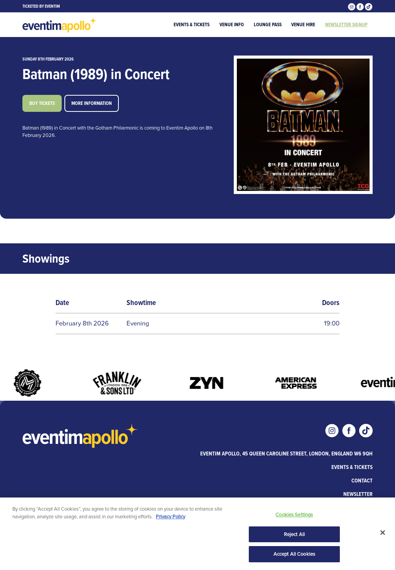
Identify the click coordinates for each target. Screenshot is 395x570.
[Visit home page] (59, 24)
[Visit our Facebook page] (360, 6)
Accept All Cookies (294, 554)
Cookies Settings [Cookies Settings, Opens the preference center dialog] (294, 515)
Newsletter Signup (346, 24)
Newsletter (358, 494)
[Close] (382, 533)
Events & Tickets (191, 24)
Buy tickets (42, 103)
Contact (362, 480)
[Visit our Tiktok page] (368, 6)
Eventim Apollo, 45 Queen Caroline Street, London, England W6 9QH (286, 453)
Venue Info (231, 24)
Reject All (294, 534)
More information (91, 103)
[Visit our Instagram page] (352, 6)
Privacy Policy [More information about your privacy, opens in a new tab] (170, 517)
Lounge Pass (268, 24)
